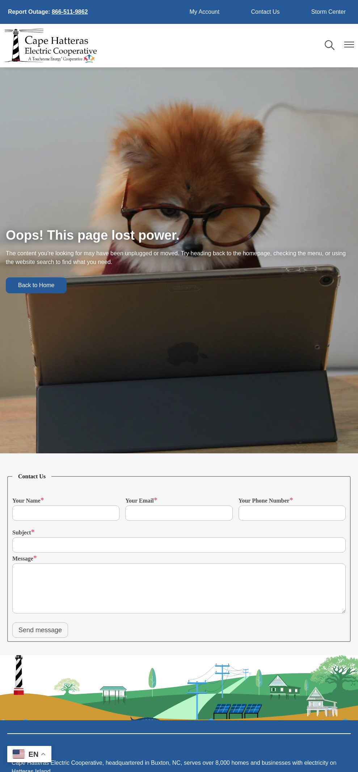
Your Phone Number (264, 501)
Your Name (26, 501)
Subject (21, 532)
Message (22, 558)
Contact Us (265, 12)
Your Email (139, 501)
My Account (205, 12)
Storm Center (328, 12)
